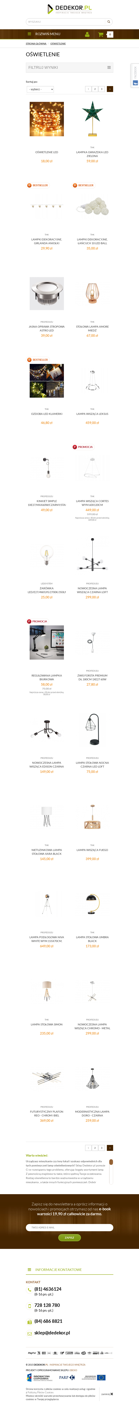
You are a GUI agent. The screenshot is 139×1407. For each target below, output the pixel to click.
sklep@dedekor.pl (52, 1332)
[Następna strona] (110, 89)
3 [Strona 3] (101, 89)
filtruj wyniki (70, 67)
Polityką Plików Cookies (41, 1392)
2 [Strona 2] (95, 89)
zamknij (107, 1394)
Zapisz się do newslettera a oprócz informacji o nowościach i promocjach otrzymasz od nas (69, 1209)
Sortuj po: (32, 81)
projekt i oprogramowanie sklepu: (51, 1370)
